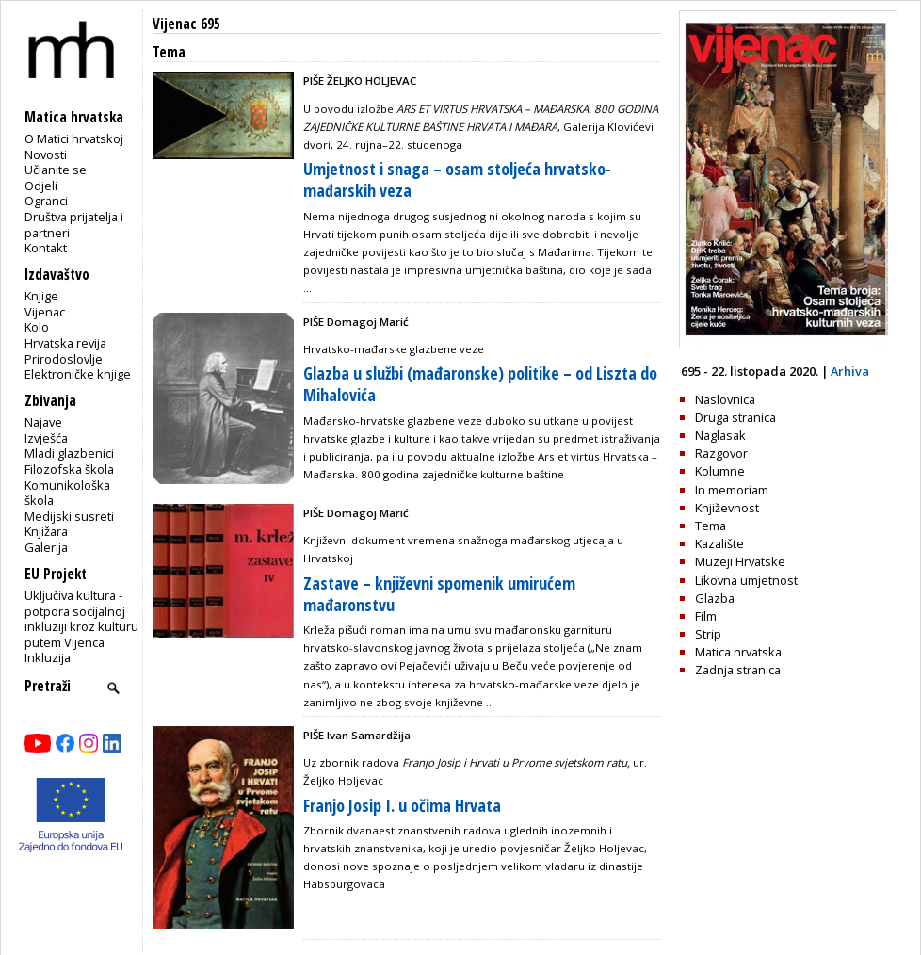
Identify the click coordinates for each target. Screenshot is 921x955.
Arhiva (850, 371)
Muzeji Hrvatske (740, 561)
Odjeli (40, 185)
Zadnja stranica (738, 669)
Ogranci (46, 200)
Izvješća (46, 437)
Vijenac (44, 311)
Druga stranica (735, 417)
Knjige (41, 295)
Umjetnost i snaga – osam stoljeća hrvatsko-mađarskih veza (457, 179)
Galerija (46, 547)
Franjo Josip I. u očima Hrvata (402, 805)
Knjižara (46, 531)
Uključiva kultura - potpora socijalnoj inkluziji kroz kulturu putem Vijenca (81, 619)
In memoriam (731, 489)
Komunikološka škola (67, 493)
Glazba (715, 598)
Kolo (36, 326)
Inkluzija (47, 657)
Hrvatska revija (65, 342)
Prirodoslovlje (63, 358)
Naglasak (720, 435)
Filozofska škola (69, 469)
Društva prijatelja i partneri (73, 224)
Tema (710, 525)
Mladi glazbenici (69, 453)
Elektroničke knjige (77, 373)
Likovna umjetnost (746, 580)
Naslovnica (725, 399)
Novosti (45, 154)
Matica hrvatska (738, 651)
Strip (708, 633)
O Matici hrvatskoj (73, 138)
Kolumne (720, 470)
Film (706, 615)
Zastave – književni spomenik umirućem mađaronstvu (439, 594)
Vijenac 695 (186, 24)
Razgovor (721, 453)
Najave (43, 421)
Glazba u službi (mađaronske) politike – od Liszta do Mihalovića (480, 384)
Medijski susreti (69, 516)
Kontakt (45, 247)
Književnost (727, 507)
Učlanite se (55, 169)
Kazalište (719, 543)
